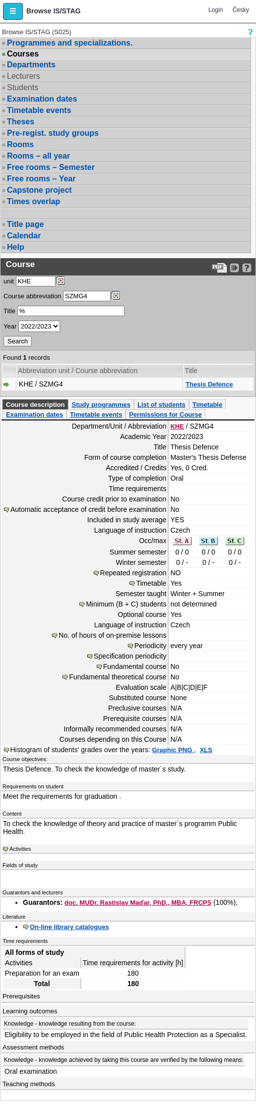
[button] (13, 11)
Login (215, 9)
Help (15, 247)
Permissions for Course (165, 414)
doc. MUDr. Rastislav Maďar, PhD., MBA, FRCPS (137, 902)
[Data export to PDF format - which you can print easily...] (219, 268)
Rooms (20, 144)
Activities (20, 849)
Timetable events (39, 110)
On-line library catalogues (69, 927)
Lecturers (23, 76)
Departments (31, 64)
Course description (35, 404)
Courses (23, 54)
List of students (161, 404)
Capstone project (39, 190)
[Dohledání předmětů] (116, 296)
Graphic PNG (173, 750)
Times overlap (33, 201)
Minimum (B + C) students (126, 604)
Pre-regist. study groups (53, 133)
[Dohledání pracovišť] (61, 281)
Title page (25, 224)
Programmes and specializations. (69, 43)
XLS (206, 750)
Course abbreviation (32, 296)
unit (8, 281)
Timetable (207, 404)
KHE (177, 426)
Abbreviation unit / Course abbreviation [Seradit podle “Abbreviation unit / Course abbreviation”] (77, 371)
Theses (20, 121)
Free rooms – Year (41, 178)
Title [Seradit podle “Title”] (191, 371)
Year (9, 326)
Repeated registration (133, 573)
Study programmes (100, 404)
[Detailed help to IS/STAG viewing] (247, 268)
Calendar (24, 235)
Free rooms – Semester (51, 167)
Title (9, 311)
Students (22, 87)
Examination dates (42, 99)
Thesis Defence (209, 384)
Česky (241, 9)
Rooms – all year (38, 156)
